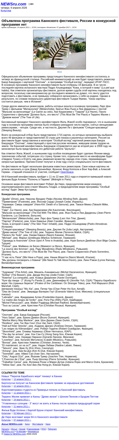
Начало (5, 429)
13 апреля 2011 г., (22, 379)
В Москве (21, 431)
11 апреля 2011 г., (22, 393)
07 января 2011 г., (22, 420)
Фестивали (37, 424)
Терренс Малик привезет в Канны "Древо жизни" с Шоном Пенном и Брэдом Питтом (50, 396)
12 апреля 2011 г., (22, 386)
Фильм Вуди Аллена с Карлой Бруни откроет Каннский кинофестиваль (42, 410)
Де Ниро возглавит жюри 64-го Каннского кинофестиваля (34, 417)
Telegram (52, 429)
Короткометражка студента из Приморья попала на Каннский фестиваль (43, 390)
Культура (6, 10)
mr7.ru (59, 71)
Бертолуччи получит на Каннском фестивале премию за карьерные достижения (48, 383)
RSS (43, 429)
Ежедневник (33, 429)
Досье (14, 429)
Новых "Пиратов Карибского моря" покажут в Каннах (32, 376)
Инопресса (33, 431)
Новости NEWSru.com (15, 434)
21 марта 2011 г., (21, 406)
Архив (22, 429)
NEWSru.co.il (8, 431)
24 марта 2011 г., (21, 399)
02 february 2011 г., (22, 413)
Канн (48, 424)
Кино (27, 424)
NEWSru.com (13, 4)
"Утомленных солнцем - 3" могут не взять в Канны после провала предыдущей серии (51, 403)
